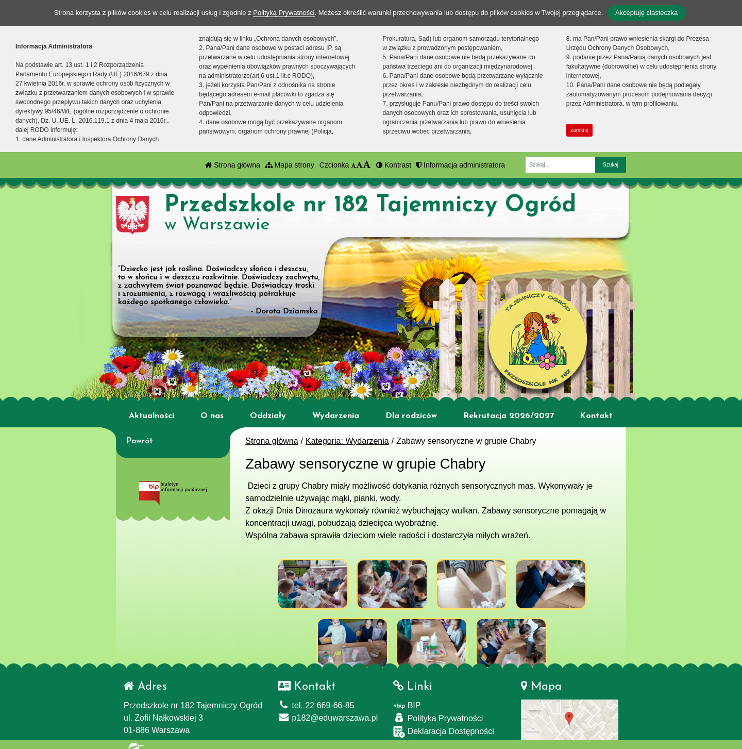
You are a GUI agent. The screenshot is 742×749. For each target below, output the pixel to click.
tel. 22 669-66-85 (316, 698)
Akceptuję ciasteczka (646, 12)
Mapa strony (289, 165)
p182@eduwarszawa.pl (328, 711)
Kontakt (596, 416)
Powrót (139, 441)
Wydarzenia (335, 416)
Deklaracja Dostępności (443, 725)
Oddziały (268, 416)
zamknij (579, 130)
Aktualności (151, 416)
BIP (406, 698)
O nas (212, 416)
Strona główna (232, 165)
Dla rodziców (411, 416)
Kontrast (393, 165)
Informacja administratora (460, 165)
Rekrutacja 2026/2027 (508, 416)
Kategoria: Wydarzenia (347, 441)
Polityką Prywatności (283, 12)
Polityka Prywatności (438, 711)
